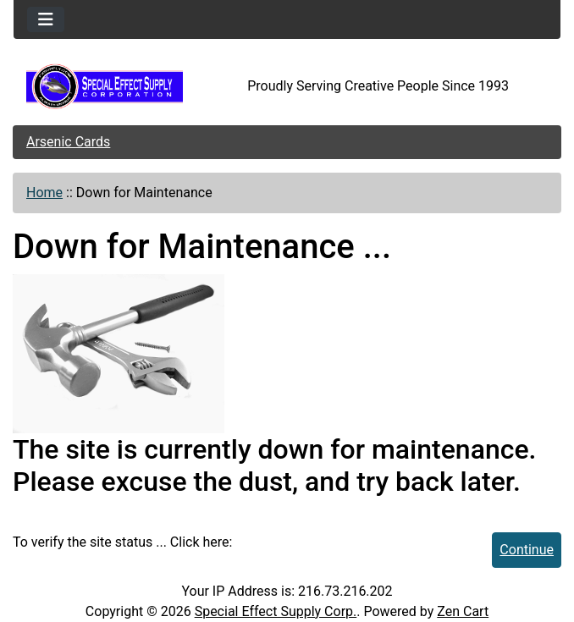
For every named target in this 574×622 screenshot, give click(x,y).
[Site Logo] (104, 86)
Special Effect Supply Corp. (276, 611)
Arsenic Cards (68, 142)
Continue (526, 550)
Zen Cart (462, 611)
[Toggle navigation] (45, 19)
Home (44, 192)
